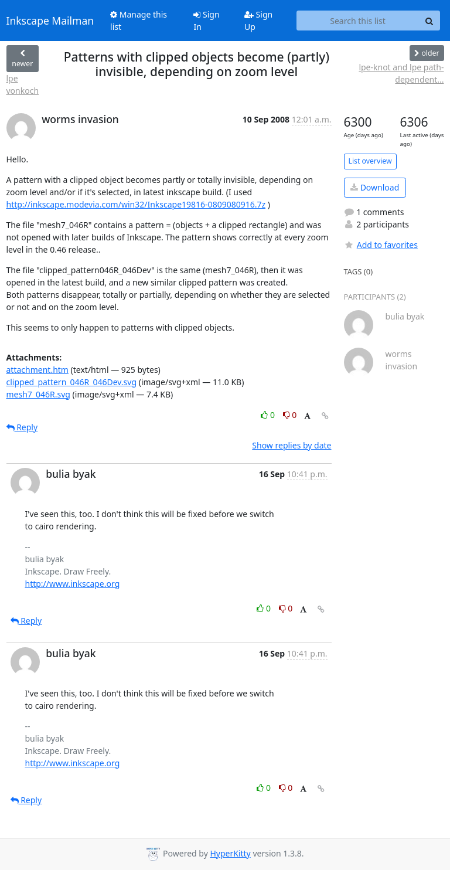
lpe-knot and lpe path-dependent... (401, 73)
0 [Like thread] (269, 414)
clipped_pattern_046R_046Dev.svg (71, 382)
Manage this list (138, 20)
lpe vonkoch (22, 84)
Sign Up (258, 20)
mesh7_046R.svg (38, 394)
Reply (22, 427)
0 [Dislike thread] (290, 414)
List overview (370, 161)
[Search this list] (358, 20)
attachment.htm (37, 369)
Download (374, 187)
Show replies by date (291, 445)
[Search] (429, 20)
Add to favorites (381, 244)
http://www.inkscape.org (72, 583)
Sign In (206, 20)
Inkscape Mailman (50, 20)
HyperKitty (230, 853)
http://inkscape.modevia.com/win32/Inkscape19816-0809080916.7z (136, 204)
